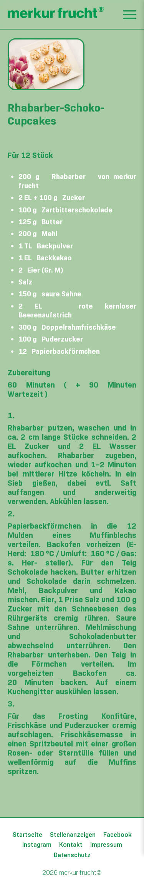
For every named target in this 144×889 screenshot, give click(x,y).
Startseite (27, 834)
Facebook (117, 834)
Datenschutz (72, 855)
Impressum (106, 844)
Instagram (36, 844)
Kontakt (71, 844)
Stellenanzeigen (73, 834)
